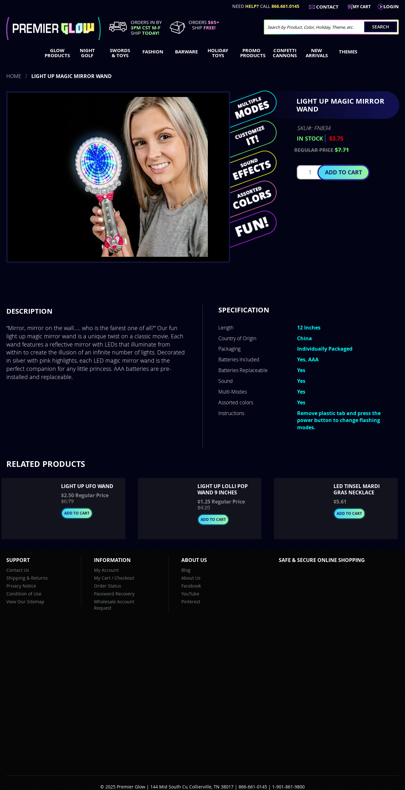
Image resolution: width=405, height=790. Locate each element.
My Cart (102, 578)
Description (29, 311)
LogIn (391, 6)
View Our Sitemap (25, 602)
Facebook (191, 586)
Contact (327, 6)
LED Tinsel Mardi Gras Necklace (356, 489)
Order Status (107, 586)
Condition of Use (23, 594)
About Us (191, 578)
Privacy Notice (21, 586)
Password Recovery (114, 594)
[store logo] (53, 28)
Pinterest (190, 602)
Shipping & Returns (27, 578)
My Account (106, 570)
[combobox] (331, 27)
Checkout (124, 578)
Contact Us (17, 570)
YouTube (190, 594)
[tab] (29, 311)
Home (13, 76)
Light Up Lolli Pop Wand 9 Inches (222, 489)
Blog (185, 570)
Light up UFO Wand (87, 486)
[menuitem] (56, 53)
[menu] (202, 53)
